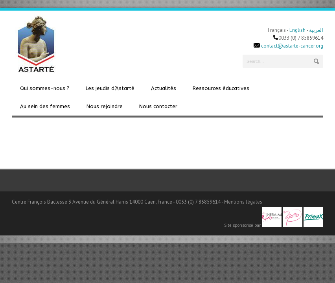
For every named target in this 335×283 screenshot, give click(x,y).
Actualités (163, 88)
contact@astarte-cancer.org (292, 45)
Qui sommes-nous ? (44, 88)
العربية (316, 30)
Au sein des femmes (45, 106)
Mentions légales (243, 201)
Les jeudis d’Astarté (110, 88)
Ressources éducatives (221, 88)
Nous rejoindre (105, 106)
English (297, 30)
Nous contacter (158, 106)
